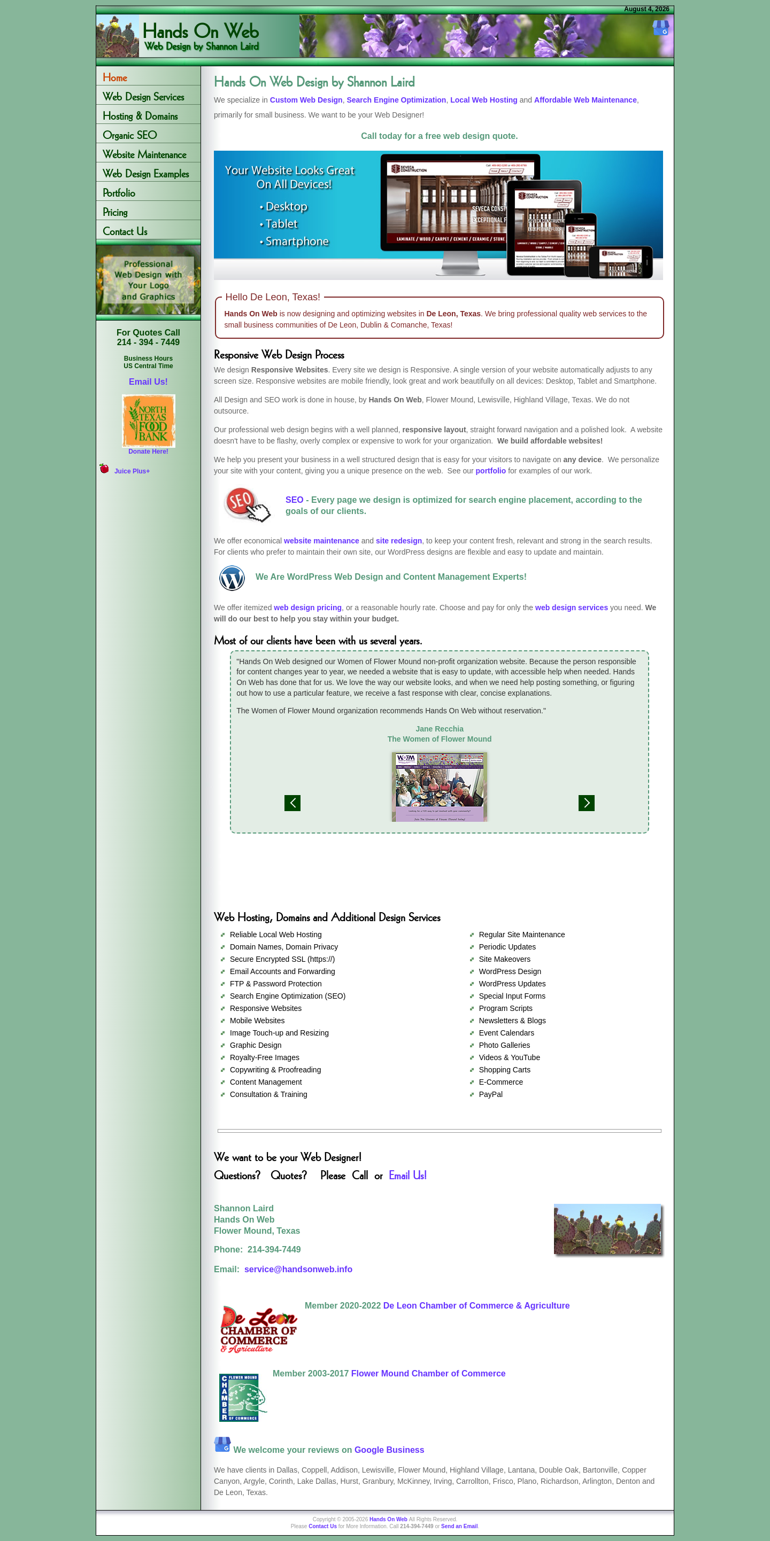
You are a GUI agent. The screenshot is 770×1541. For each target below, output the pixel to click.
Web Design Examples (146, 172)
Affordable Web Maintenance (585, 100)
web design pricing (308, 607)
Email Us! (148, 381)
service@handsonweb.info (298, 1269)
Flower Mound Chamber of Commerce (428, 1373)
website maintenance (321, 540)
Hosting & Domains (140, 114)
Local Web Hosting (484, 100)
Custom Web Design (306, 100)
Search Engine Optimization (396, 100)
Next (587, 803)
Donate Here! (148, 451)
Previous (292, 803)
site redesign (399, 540)
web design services (571, 607)
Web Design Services (143, 95)
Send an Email (459, 1526)
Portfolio (119, 191)
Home (115, 76)
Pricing (115, 210)
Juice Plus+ (132, 471)
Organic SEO (130, 133)
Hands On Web (200, 18)
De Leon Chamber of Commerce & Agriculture (476, 1305)
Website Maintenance (144, 152)
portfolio (491, 470)
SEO (295, 499)
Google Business (390, 1449)
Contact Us (125, 229)
